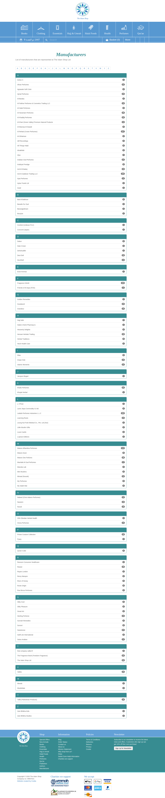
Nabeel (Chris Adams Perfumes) (71, 497)
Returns (89, 744)
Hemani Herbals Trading (71, 334)
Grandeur (71, 309)
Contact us (62, 744)
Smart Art (71, 611)
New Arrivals (44, 742)
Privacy (88, 747)
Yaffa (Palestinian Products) (71, 699)
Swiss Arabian (71, 639)
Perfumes (123, 33)
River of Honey (71, 581)
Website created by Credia (26, 781)
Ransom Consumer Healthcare (71, 562)
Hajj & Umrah (74, 33)
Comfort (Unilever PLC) (71, 225)
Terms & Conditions (93, 740)
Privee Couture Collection (71, 534)
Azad (71, 188)
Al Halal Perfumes (71, 108)
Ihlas (71, 355)
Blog (59, 740)
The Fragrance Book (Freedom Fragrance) (71, 656)
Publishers (43, 764)
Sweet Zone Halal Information (68, 756)
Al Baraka (71, 99)
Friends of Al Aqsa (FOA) (71, 288)
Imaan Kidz (71, 360)
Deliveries (89, 742)
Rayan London (71, 571)
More (127, 40)
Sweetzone (71, 630)
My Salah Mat (71, 486)
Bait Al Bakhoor (71, 199)
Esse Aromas (71, 272)
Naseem (71, 502)
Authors (42, 766)
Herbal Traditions (71, 339)
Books (24, 33)
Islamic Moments (71, 364)
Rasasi (71, 567)
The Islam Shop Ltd (71, 660)
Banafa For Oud (71, 204)
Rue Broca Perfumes (71, 590)
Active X (71, 80)
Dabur (71, 241)
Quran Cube (71, 551)
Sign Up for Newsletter (123, 748)
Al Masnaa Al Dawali (71, 127)
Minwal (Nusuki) (71, 476)
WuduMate (71, 688)
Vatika (71, 672)
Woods (71, 683)
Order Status (62, 742)
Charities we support (65, 759)
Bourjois (71, 213)
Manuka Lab (71, 467)
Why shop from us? (65, 752)
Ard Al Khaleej (71, 169)
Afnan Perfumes (71, 84)
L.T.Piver (71, 404)
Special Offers (45, 740)
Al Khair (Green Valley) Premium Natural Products (71, 122)
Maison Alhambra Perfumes (71, 448)
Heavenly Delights (71, 329)
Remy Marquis (71, 576)
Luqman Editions (71, 437)
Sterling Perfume (71, 616)
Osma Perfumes (71, 523)
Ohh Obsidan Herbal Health (71, 518)
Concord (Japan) (71, 230)
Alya (71, 155)
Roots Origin (71, 586)
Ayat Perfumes (71, 178)
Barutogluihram (71, 209)
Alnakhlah (71, 150)
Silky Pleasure (71, 606)
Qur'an (140, 33)
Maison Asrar (71, 453)
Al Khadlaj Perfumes (71, 117)
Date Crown (71, 246)
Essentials (57, 33)
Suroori (71, 625)
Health (107, 33)
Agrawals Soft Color (71, 89)
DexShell (71, 260)
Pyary (71, 539)
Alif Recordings (71, 141)
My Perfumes (71, 481)
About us (61, 747)
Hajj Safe (71, 320)
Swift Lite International (71, 635)
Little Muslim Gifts (71, 427)
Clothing (41, 33)
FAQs (60, 754)
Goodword (71, 304)
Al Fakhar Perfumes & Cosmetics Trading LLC (71, 103)
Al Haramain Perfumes (71, 113)
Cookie (88, 749)
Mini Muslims (71, 472)
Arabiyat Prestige (71, 164)
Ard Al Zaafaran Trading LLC (71, 174)
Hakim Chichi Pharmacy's (71, 325)
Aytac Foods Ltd (71, 183)
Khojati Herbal (71, 392)
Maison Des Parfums (71, 457)
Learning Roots (71, 418)
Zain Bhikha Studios (71, 716)
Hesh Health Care (71, 344)
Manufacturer (44, 768)
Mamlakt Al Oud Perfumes (71, 462)
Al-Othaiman (71, 136)
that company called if (71, 651)
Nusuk (71, 507)
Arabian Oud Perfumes (71, 160)
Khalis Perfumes (71, 388)
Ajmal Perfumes (71, 94)
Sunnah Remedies (71, 621)
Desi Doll (71, 255)
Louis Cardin (71, 432)
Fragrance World (71, 283)
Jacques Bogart (71, 376)
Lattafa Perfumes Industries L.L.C (71, 413)
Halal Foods (91, 33)
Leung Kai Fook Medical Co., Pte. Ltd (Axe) (71, 423)
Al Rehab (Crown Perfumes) (71, 131)
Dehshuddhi (71, 251)
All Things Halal (71, 146)
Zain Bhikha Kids (71, 711)
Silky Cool (71, 602)
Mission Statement (64, 749)
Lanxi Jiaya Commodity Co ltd (71, 408)
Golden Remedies (71, 299)
